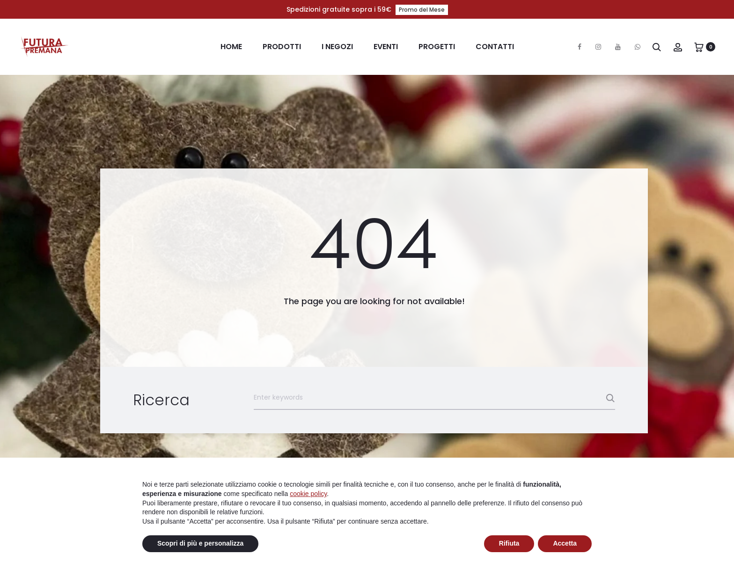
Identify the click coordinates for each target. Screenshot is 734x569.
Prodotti (282, 46)
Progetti (436, 46)
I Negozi (337, 46)
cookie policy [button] (308, 493)
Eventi (386, 46)
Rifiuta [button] (509, 543)
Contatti (495, 46)
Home (231, 46)
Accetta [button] (565, 543)
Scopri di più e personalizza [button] (200, 543)
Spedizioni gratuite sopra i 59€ (367, 9)
